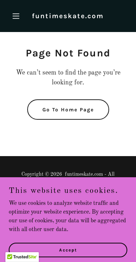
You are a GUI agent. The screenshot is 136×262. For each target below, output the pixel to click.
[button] (17, 16)
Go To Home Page (68, 110)
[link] (68, 17)
